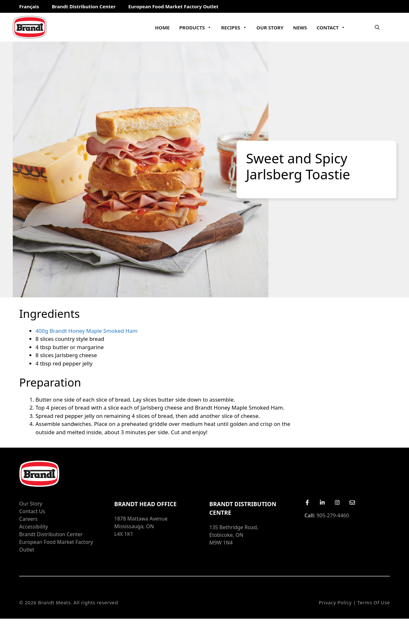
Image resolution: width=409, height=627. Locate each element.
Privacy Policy (335, 602)
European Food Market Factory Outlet (173, 6)
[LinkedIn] (322, 502)
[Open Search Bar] (377, 27)
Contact (331, 27)
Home (162, 27)
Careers (28, 518)
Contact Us (32, 511)
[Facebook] (307, 502)
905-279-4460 (327, 515)
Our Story (270, 27)
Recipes (234, 27)
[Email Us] (352, 502)
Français (29, 6)
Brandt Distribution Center (83, 6)
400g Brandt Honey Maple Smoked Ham (86, 330)
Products (195, 27)
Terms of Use (373, 602)
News (300, 27)
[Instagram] (337, 502)
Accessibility (33, 526)
